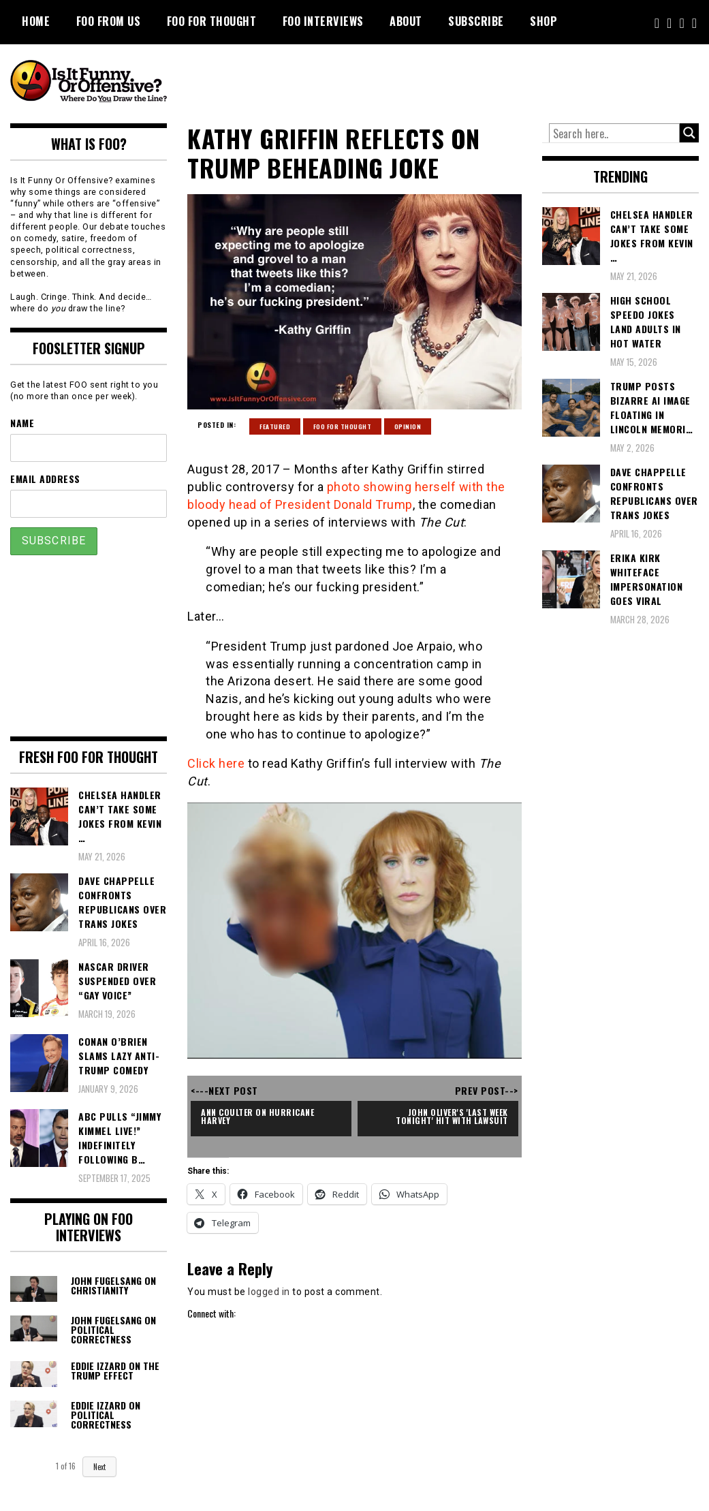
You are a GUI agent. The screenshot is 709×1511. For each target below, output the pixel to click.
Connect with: (211, 1313)
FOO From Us (108, 21)
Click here (216, 763)
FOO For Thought (212, 21)
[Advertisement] (444, 81)
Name (22, 423)
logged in (269, 1291)
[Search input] (614, 133)
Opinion (408, 426)
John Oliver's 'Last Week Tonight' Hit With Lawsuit (453, 1116)
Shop (543, 21)
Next (99, 1466)
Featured (274, 426)
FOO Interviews (323, 21)
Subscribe (476, 21)
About (406, 21)
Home (36, 21)
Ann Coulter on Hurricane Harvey (259, 1116)
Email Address (45, 478)
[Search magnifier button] (689, 132)
